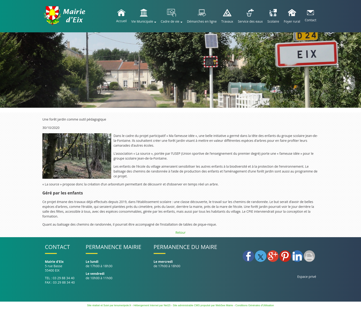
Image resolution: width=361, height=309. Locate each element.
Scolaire (273, 21)
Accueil (121, 21)
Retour (180, 232)
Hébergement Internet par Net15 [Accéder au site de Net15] (152, 305)
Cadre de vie (170, 21)
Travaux (227, 21)
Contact (310, 20)
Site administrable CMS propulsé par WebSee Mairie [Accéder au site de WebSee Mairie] (203, 305)
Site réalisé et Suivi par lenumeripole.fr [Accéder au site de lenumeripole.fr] (109, 305)
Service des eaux (250, 21)
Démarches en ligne (202, 21)
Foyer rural (292, 21)
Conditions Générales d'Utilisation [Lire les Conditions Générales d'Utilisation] (254, 305)
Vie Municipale (142, 21)
